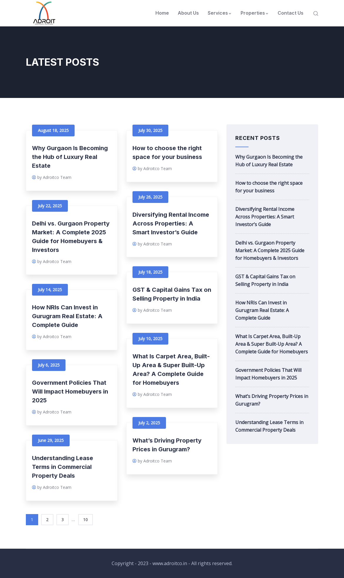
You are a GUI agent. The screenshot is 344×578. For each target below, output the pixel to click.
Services (220, 13)
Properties (255, 13)
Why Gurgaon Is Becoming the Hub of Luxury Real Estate (70, 157)
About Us (188, 13)
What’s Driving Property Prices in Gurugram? (271, 400)
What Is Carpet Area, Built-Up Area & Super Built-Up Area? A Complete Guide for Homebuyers (271, 344)
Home (162, 13)
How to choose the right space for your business (269, 187)
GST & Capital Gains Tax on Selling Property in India (265, 280)
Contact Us (290, 13)
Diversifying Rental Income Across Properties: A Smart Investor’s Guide (170, 223)
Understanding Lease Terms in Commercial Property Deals (62, 467)
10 (85, 519)
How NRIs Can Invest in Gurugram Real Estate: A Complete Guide (67, 316)
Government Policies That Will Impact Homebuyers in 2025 (70, 391)
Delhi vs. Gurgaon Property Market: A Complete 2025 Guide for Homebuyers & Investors (269, 250)
